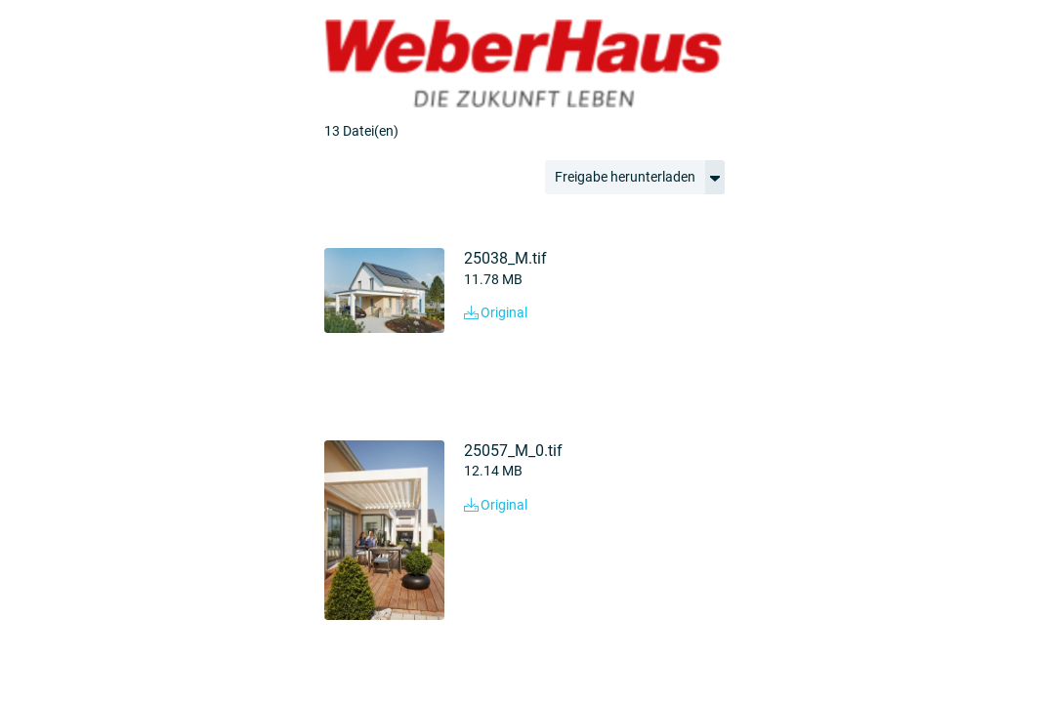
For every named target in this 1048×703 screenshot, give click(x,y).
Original (495, 312)
